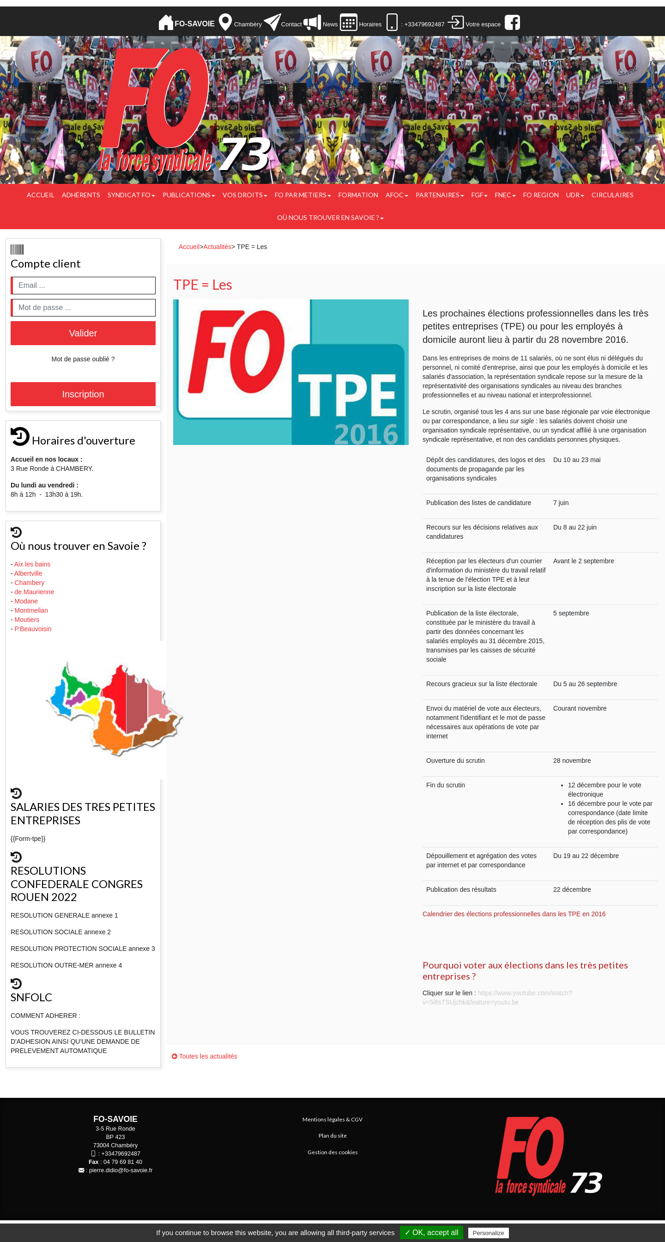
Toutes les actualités (204, 1056)
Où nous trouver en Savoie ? (330, 217)
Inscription (83, 394)
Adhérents (81, 195)
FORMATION (358, 195)
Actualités (217, 246)
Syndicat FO (131, 195)
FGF (480, 195)
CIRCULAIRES (613, 195)
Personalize (488, 1233)
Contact (291, 24)
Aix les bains (33, 564)
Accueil (40, 195)
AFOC (397, 195)
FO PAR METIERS (303, 195)
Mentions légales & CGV (332, 1119)
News (329, 24)
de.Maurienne (35, 592)
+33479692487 (121, 1154)
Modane (26, 601)
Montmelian (32, 610)
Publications (189, 195)
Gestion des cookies (333, 1152)
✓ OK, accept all (432, 1232)
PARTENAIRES (440, 195)
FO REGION (541, 195)
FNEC (505, 195)
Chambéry (248, 24)
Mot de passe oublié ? (83, 359)
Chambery (30, 582)
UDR (575, 195)
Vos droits (245, 195)
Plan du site (333, 1135)
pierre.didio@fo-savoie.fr (120, 1170)
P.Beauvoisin (34, 629)
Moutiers (28, 619)
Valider (83, 333)
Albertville (29, 573)
